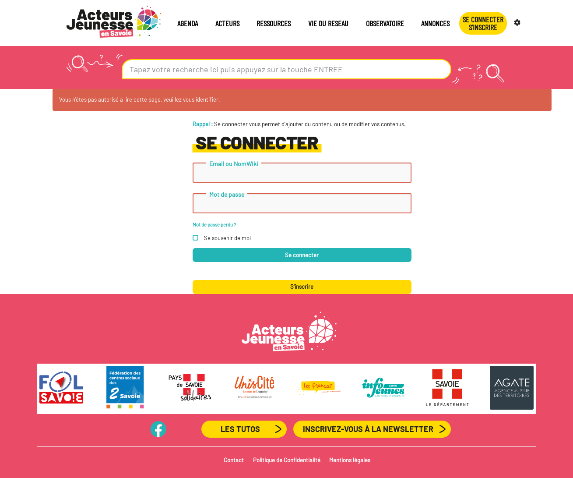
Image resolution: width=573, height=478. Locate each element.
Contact (234, 460)
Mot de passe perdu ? (214, 224)
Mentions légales (349, 460)
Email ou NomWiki (233, 164)
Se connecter (302, 254)
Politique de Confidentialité (286, 460)
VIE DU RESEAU (328, 23)
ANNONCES (435, 23)
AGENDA (187, 23)
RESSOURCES (274, 23)
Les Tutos (240, 429)
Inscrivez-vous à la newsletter (368, 429)
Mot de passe (226, 194)
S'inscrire (301, 286)
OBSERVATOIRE (385, 23)
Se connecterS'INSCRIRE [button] (483, 23)
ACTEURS (227, 23)
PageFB (158, 429)
